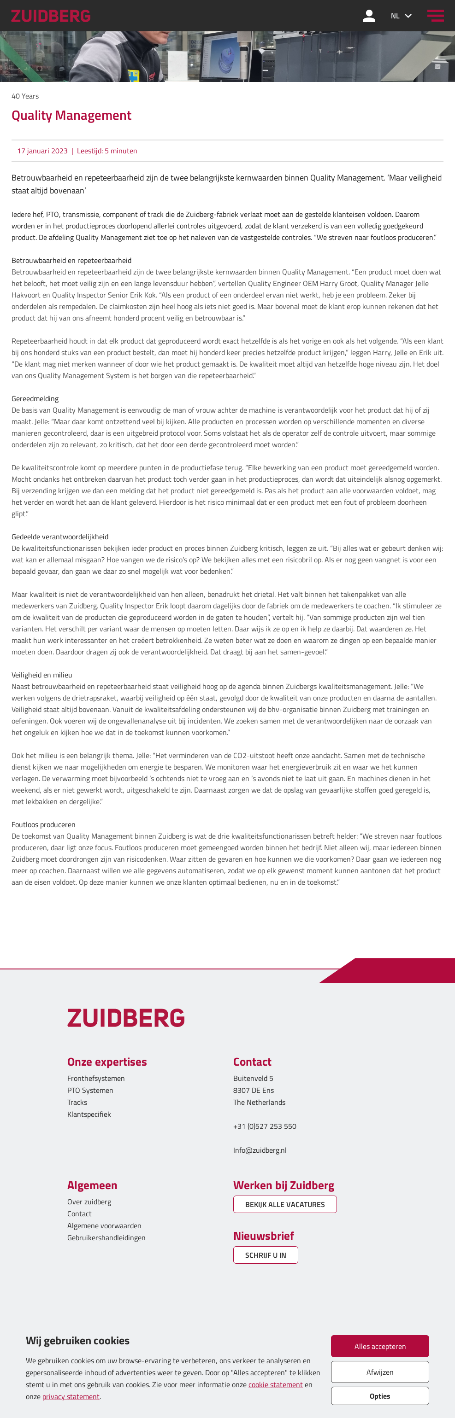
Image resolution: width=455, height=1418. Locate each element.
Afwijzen (380, 1371)
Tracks (77, 1102)
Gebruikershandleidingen (106, 1237)
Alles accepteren (380, 1346)
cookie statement (275, 1384)
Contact (79, 1213)
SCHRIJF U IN (265, 1254)
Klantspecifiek (89, 1114)
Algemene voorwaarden (104, 1225)
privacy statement (71, 1396)
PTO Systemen (90, 1090)
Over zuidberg (89, 1201)
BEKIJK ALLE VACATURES (285, 1204)
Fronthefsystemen (96, 1078)
